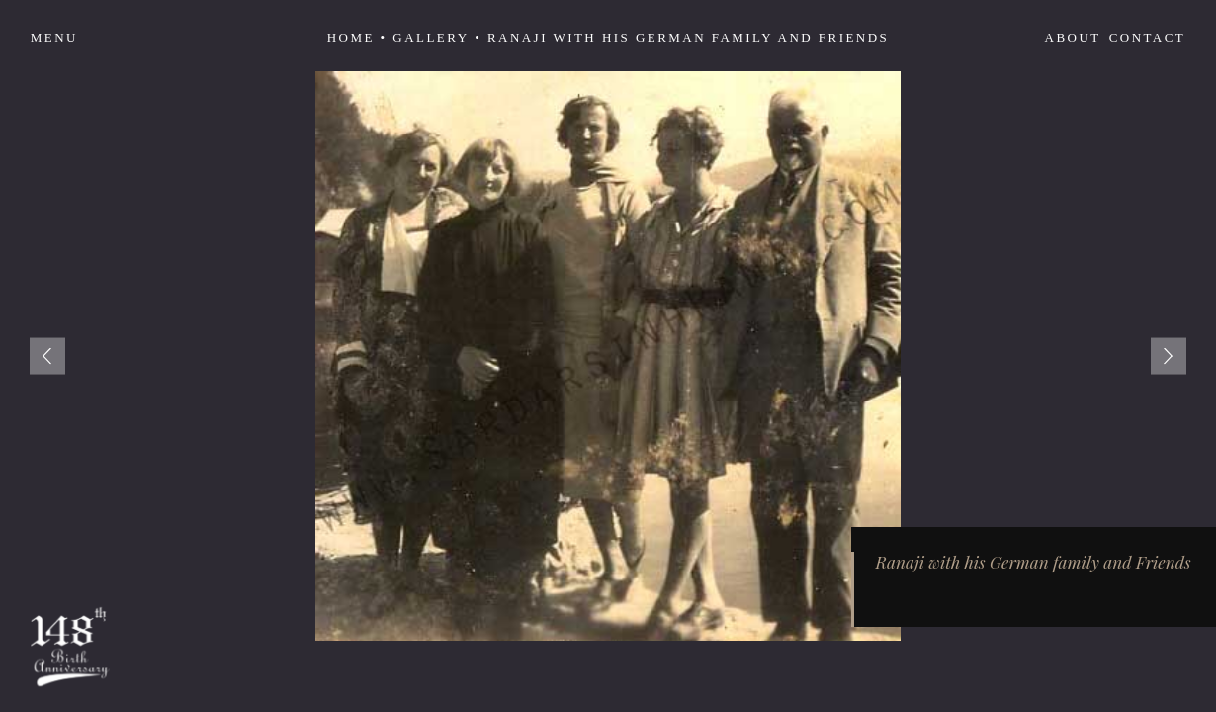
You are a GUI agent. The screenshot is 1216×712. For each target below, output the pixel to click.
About (1073, 37)
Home (351, 37)
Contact (1147, 37)
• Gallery (425, 37)
